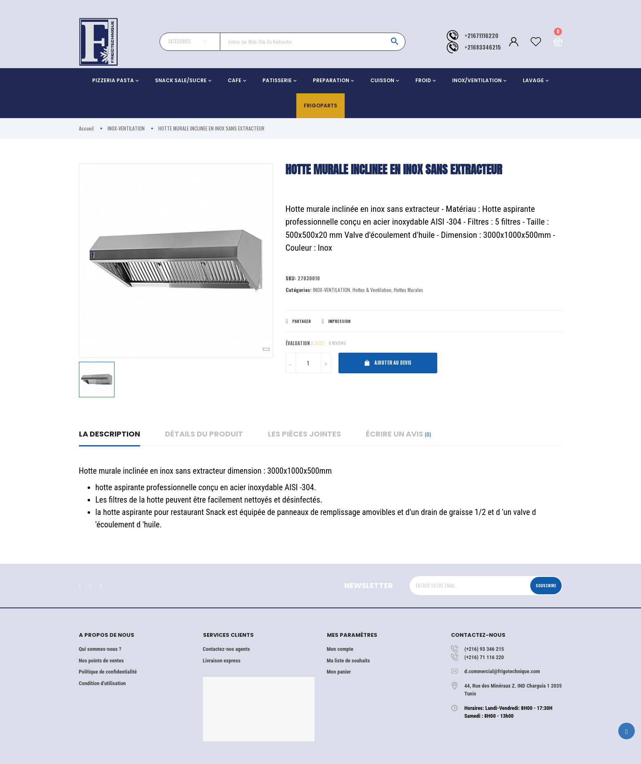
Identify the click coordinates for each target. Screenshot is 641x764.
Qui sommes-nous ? (100, 649)
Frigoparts (320, 105)
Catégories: (299, 290)
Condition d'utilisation (102, 683)
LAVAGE (533, 80)
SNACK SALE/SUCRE (181, 80)
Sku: (291, 278)
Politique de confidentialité (108, 672)
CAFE (234, 80)
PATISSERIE (277, 80)
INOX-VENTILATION (331, 290)
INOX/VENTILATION (477, 80)
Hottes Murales (408, 290)
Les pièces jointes (304, 434)
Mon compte (340, 649)
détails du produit (204, 434)
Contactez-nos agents (226, 649)
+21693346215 (483, 47)
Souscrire (542, 585)
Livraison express (222, 660)
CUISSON (382, 80)
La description (109, 434)
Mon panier (339, 672)
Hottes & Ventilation (372, 290)
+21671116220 (481, 36)
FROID (423, 80)
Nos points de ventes (101, 660)
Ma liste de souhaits (348, 660)
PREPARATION (331, 80)
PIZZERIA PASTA (113, 80)
